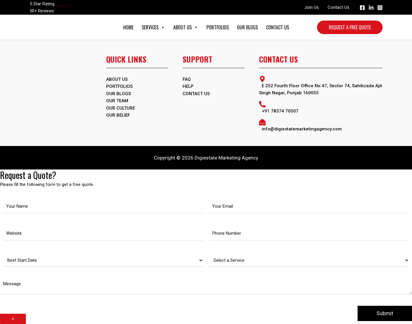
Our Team (117, 100)
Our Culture (120, 107)
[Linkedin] (371, 7)
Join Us (311, 7)
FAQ (187, 79)
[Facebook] (362, 7)
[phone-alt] (321, 107)
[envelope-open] (321, 125)
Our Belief (118, 114)
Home (128, 27)
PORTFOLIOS (119, 86)
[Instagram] (380, 7)
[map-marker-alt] (321, 85)
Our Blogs (247, 27)
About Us (185, 27)
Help (188, 86)
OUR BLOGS (118, 93)
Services (153, 27)
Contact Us (338, 7)
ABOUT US (117, 79)
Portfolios (217, 27)
